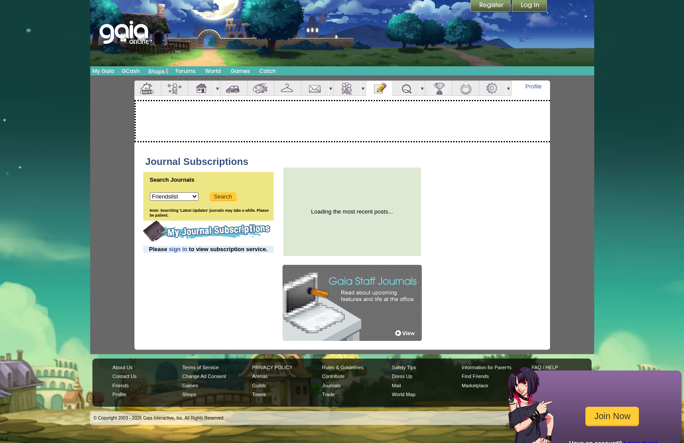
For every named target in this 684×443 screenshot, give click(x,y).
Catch (268, 71)
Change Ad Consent (204, 376)
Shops (158, 71)
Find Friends (475, 376)
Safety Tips (404, 367)
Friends (347, 88)
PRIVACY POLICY (272, 367)
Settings (492, 88)
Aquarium (261, 88)
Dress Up (402, 376)
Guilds (259, 385)
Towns (259, 394)
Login (529, 6)
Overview (147, 88)
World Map (403, 394)
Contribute (333, 376)
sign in (178, 249)
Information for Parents (486, 367)
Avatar (174, 88)
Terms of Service (200, 367)
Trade (328, 394)
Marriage (465, 88)
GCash (131, 71)
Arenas (259, 376)
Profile (533, 86)
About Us (122, 367)
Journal (379, 88)
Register (491, 6)
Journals (331, 385)
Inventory (288, 88)
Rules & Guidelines (342, 367)
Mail (315, 88)
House (201, 88)
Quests (406, 88)
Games (240, 71)
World (213, 71)
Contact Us (124, 376)
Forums (185, 71)
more (217, 88)
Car (234, 88)
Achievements (438, 88)
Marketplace (475, 385)
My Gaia (103, 71)
